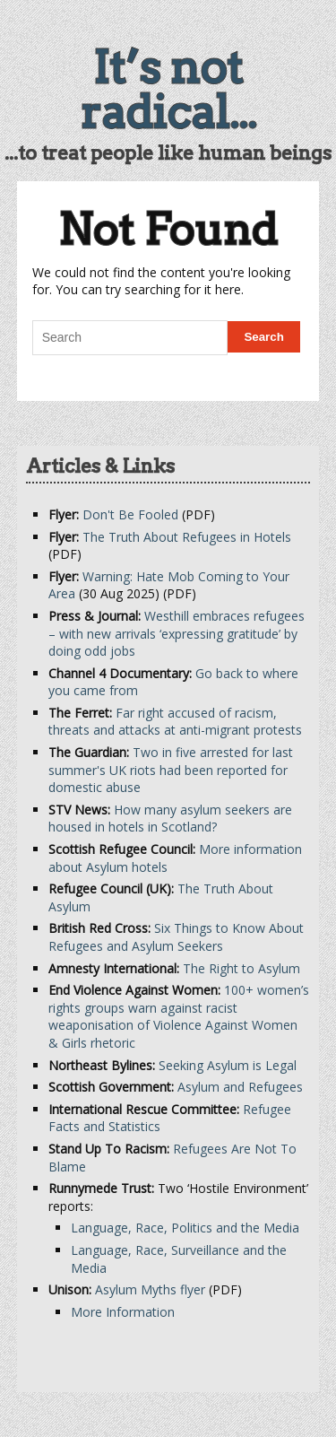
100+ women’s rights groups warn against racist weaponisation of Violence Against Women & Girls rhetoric (178, 1016)
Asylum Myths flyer (150, 1289)
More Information (123, 1311)
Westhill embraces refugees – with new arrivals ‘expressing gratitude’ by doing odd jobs (176, 633)
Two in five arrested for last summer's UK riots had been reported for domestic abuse (170, 770)
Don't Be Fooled (130, 514)
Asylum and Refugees (240, 1086)
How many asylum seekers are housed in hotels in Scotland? (170, 818)
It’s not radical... (168, 89)
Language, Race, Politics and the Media (185, 1227)
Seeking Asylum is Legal (228, 1065)
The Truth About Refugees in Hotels (186, 536)
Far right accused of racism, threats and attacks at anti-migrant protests (175, 721)
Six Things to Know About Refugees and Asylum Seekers (176, 936)
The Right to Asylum (241, 968)
